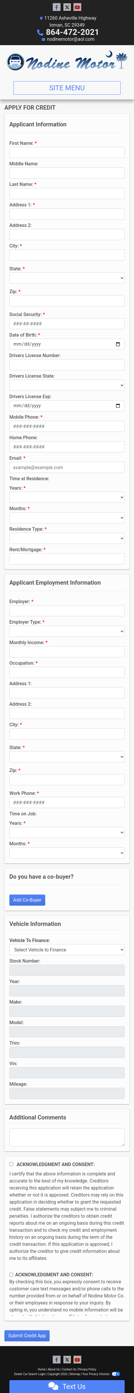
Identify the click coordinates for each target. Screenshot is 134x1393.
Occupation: (21, 663)
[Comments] (67, 1137)
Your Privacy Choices (101, 1374)
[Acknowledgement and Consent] (11, 1164)
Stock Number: (24, 961)
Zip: (13, 291)
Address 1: (20, 205)
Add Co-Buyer (27, 900)
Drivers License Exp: (30, 396)
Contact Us (69, 1369)
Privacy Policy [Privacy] (87, 1369)
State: (15, 269)
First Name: (21, 143)
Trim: (14, 1043)
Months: (18, 508)
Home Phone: (23, 437)
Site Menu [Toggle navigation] (67, 88)
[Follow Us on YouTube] (77, 7)
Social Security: (25, 314)
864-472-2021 (72, 32)
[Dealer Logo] (67, 61)
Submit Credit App (27, 1335)
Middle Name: (23, 164)
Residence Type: (26, 529)
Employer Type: (25, 622)
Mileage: (18, 1084)
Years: (15, 488)
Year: (14, 981)
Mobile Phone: (24, 417)
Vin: (13, 1063)
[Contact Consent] (11, 1275)
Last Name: (21, 184)
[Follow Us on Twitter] (67, 7)
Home (42, 1369)
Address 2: (20, 225)
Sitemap (74, 1374)
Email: (15, 458)
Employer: (19, 601)
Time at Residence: (29, 478)
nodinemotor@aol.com (71, 39)
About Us (54, 1369)
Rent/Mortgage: (25, 549)
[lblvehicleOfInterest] (67, 949)
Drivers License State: (32, 376)
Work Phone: (22, 793)
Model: (16, 1022)
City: (14, 246)
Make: (15, 1002)
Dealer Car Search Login (29, 1374)
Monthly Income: (26, 642)
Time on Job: (22, 814)
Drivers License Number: (34, 355)
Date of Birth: (23, 335)
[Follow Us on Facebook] (57, 7)
